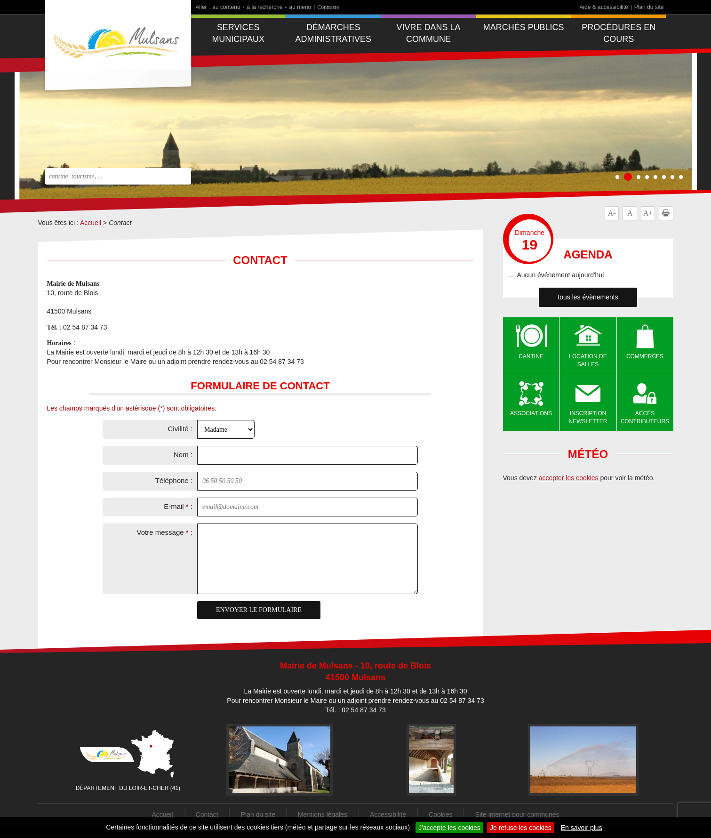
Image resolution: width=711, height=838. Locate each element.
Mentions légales (322, 814)
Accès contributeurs (645, 417)
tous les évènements (588, 297)
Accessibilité (388, 814)
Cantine (531, 356)
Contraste (328, 7)
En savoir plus (581, 827)
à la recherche (265, 7)
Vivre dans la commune (429, 33)
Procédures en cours (618, 33)
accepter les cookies (569, 478)
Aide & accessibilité (603, 7)
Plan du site (649, 7)
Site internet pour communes (517, 814)
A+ (648, 213)
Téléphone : (173, 480)
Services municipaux (238, 33)
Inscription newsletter (588, 417)
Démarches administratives (334, 33)
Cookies (441, 814)
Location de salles (588, 360)
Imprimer (667, 213)
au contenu (226, 7)
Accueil (90, 222)
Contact (207, 814)
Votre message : (164, 532)
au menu (300, 7)
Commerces (644, 356)
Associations (531, 413)
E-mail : (178, 506)
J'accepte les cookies (449, 827)
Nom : (183, 455)
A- (612, 213)
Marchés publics (523, 27)
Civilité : (180, 429)
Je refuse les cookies (520, 827)
